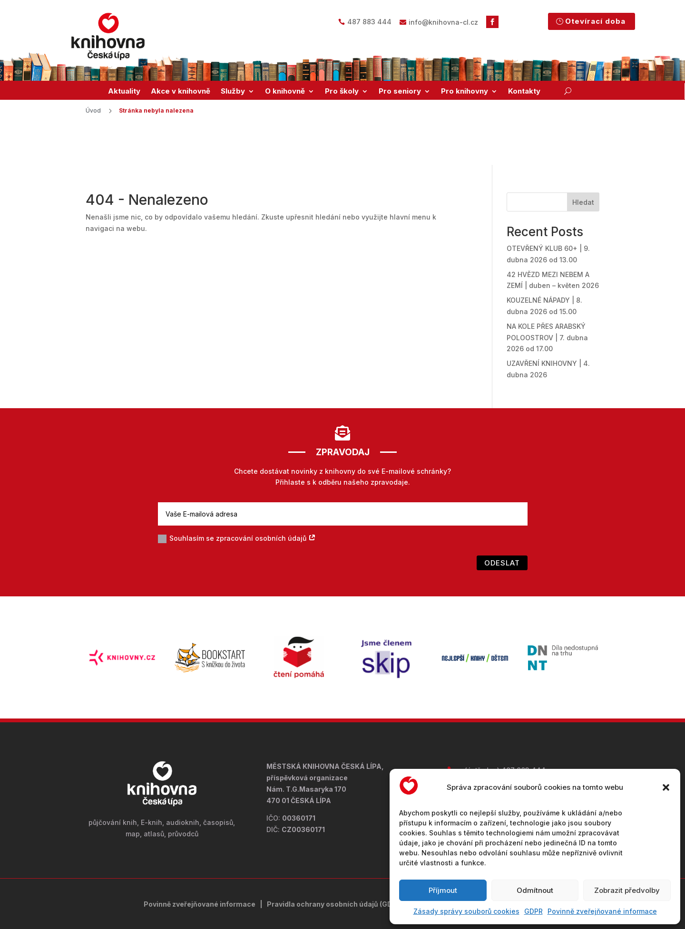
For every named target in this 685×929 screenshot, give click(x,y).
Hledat (583, 164)
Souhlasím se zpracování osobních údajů (237, 500)
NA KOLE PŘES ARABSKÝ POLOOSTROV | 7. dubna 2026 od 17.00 (547, 299)
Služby (233, 91)
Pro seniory (400, 91)
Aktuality (124, 91)
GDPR (533, 911)
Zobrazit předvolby (627, 890)
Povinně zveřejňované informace (602, 911)
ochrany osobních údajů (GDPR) (350, 866)
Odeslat (502, 524)
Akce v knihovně (180, 91)
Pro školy (342, 91)
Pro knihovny (464, 91)
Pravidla (281, 866)
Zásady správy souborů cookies (466, 911)
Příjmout (443, 890)
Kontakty (524, 91)
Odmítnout (535, 890)
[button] (666, 787)
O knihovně (285, 91)
